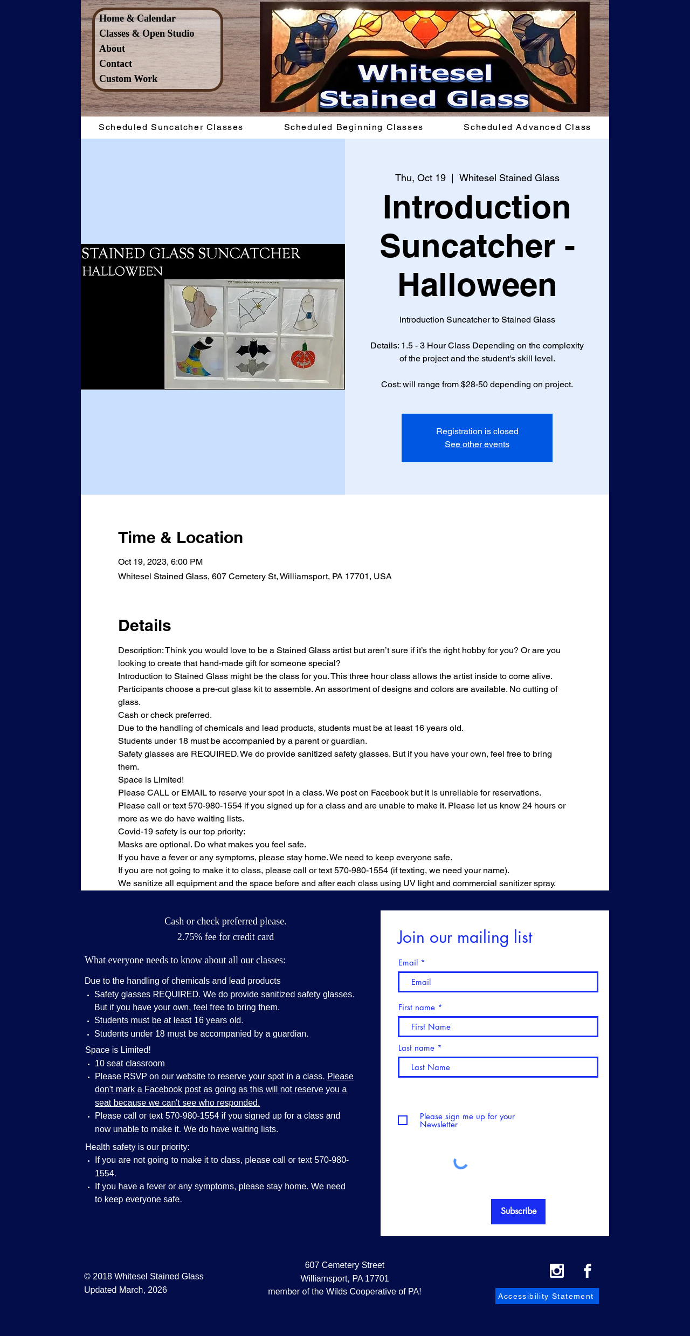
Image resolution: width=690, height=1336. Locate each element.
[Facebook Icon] (587, 1270)
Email (408, 962)
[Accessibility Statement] (547, 1296)
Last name (416, 1048)
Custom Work (128, 78)
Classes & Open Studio (147, 33)
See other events (477, 444)
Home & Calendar (137, 18)
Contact (115, 63)
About (112, 48)
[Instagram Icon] (557, 1270)
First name (416, 1007)
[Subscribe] (518, 1211)
